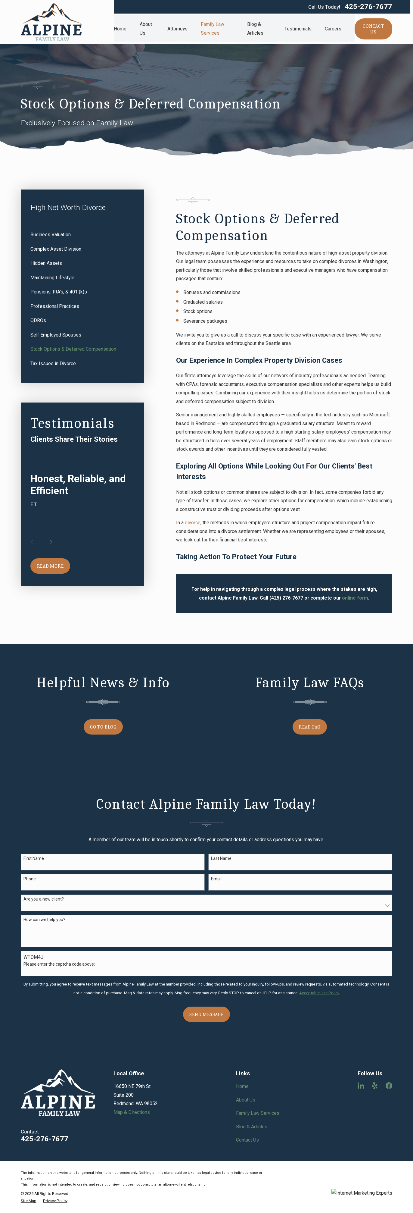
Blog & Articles (251, 1127)
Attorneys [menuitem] (177, 29)
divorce (192, 522)
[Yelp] (374, 1085)
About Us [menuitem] (146, 28)
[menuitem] (82, 235)
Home (242, 1086)
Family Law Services (257, 1113)
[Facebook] (389, 1085)
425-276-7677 (368, 7)
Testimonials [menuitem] (298, 29)
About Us (245, 1100)
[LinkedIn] (361, 1085)
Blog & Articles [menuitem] (255, 28)
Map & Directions (131, 1112)
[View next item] (48, 542)
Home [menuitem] (120, 29)
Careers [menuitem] (333, 29)
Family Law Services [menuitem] (212, 28)
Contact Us (247, 1140)
